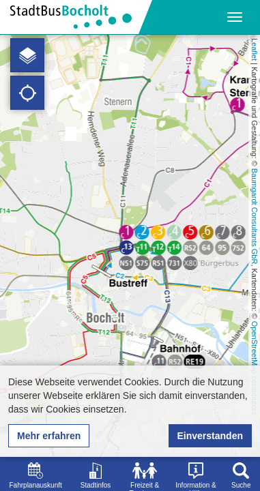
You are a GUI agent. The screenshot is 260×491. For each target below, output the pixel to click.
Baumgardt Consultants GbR (254, 216)
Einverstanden (210, 435)
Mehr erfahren (49, 435)
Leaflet (254, 49)
